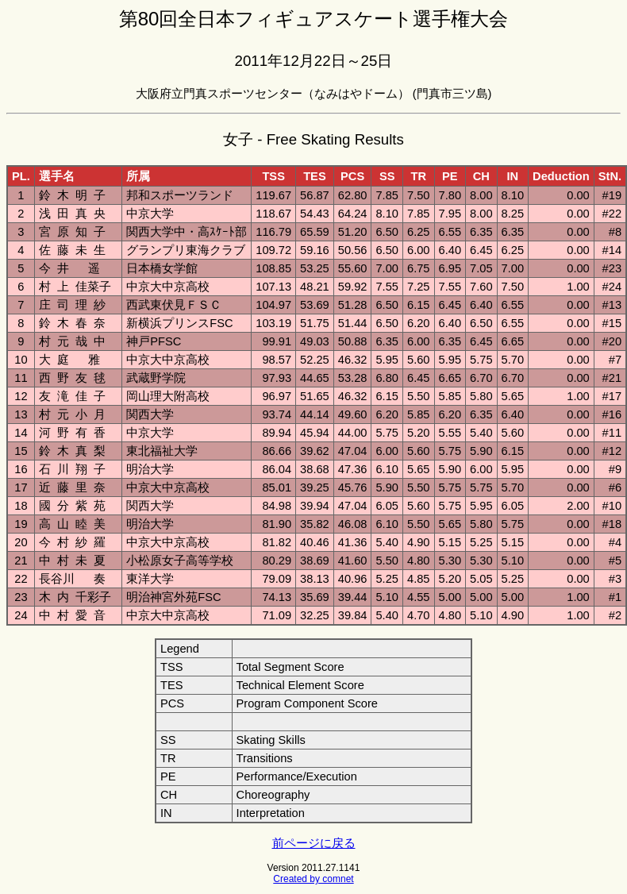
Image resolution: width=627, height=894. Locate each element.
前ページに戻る (314, 843)
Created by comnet (313, 878)
